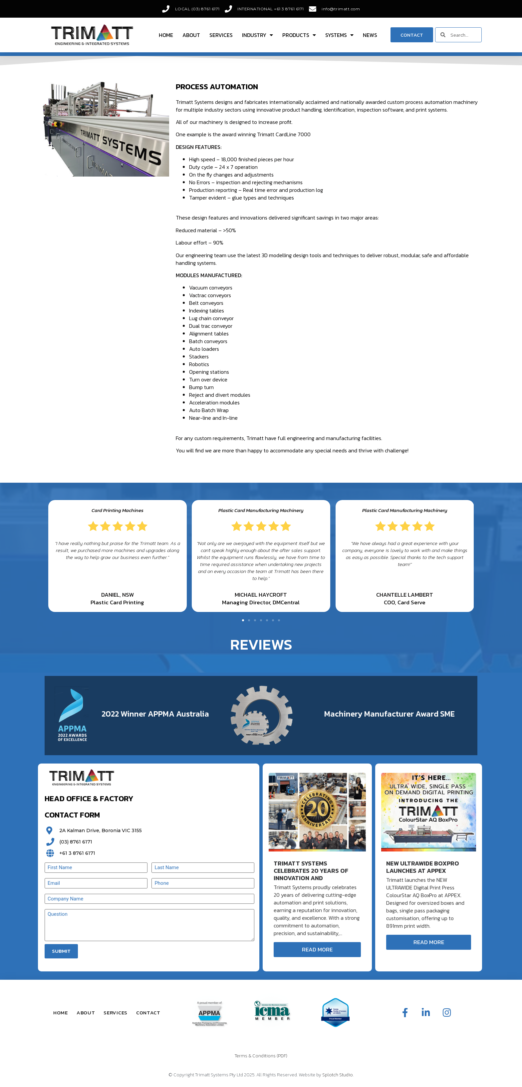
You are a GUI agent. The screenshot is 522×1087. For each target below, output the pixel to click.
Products (299, 35)
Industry (257, 35)
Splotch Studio (337, 1074)
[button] (243, 620)
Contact (148, 1012)
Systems (339, 35)
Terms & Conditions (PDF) (261, 1055)
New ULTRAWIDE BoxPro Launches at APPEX (422, 867)
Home (166, 35)
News (370, 35)
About (191, 35)
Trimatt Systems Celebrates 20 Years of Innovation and (311, 870)
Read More (317, 949)
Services (221, 35)
